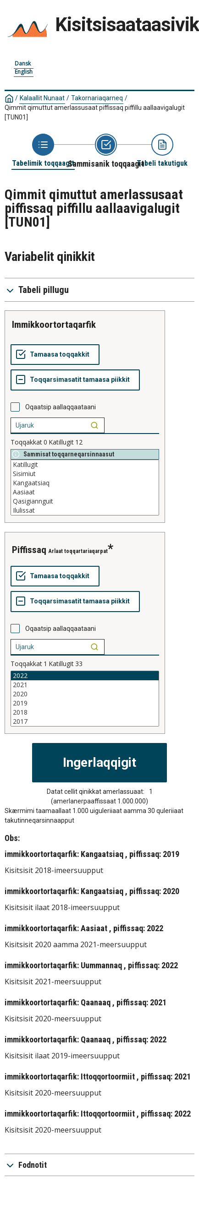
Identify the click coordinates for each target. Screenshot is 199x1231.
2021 (85, 684)
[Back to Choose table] (43, 151)
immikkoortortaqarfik (54, 324)
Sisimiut (85, 473)
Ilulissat (85, 510)
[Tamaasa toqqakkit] (55, 354)
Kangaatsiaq (85, 483)
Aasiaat (85, 492)
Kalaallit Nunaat (42, 98)
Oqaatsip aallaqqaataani (60, 407)
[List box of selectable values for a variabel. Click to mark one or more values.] (85, 487)
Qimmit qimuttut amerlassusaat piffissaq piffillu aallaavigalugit (95, 112)
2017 (85, 721)
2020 (85, 694)
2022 (85, 675)
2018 (85, 712)
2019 (85, 703)
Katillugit (85, 464)
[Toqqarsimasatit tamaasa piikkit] (75, 379)
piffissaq (29, 549)
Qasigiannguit (85, 501)
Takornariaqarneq (97, 98)
